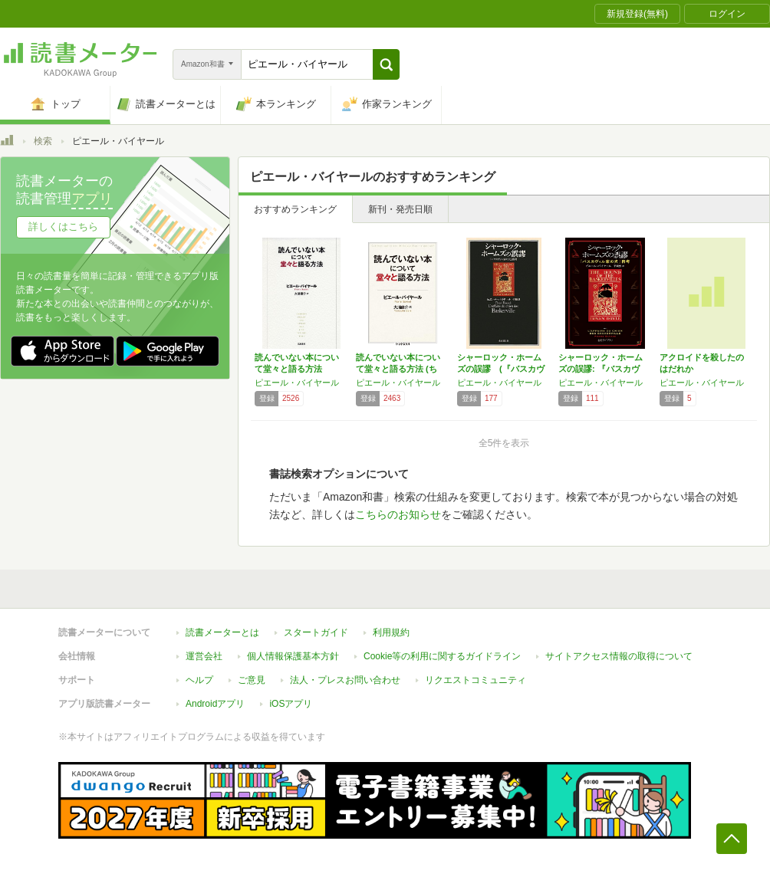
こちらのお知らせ (398, 514)
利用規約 (391, 632)
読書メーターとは (222, 632)
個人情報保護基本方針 (293, 656)
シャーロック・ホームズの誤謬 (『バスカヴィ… (501, 369)
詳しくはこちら (63, 226)
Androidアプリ (215, 703)
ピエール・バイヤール (297, 382)
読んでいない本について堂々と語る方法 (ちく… (398, 369)
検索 (43, 141)
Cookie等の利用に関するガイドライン (442, 656)
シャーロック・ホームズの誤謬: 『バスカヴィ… (600, 369)
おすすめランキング (295, 209)
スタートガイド (316, 632)
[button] (386, 64)
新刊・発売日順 (400, 209)
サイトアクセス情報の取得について (619, 656)
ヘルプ (199, 680)
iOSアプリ (290, 703)
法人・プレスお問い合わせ (345, 680)
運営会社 (204, 656)
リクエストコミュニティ (475, 680)
